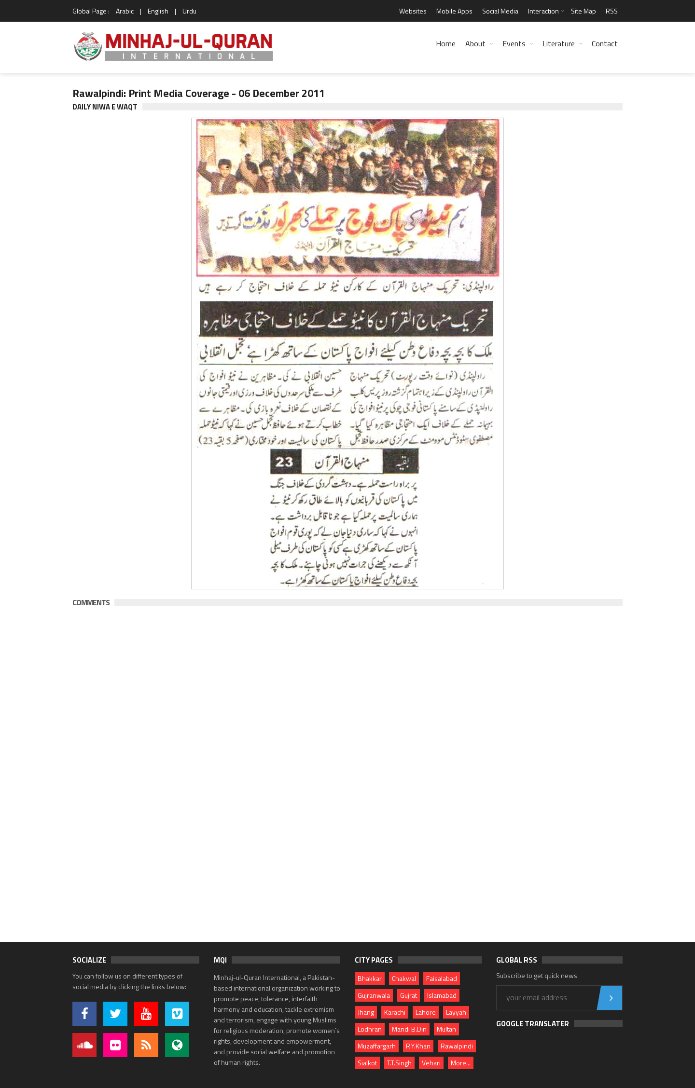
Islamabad (442, 995)
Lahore (426, 1012)
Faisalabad (441, 978)
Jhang (366, 1012)
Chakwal (404, 978)
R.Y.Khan (418, 1046)
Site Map (583, 11)
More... (461, 1063)
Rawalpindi (457, 1046)
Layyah (456, 1012)
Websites (413, 11)
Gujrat (408, 995)
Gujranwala (374, 995)
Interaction (543, 11)
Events (514, 43)
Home (446, 43)
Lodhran (370, 1029)
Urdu (189, 11)
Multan (446, 1029)
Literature (558, 43)
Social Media (500, 11)
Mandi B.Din (409, 1029)
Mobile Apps (454, 11)
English (158, 11)
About (475, 43)
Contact (605, 43)
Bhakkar (370, 978)
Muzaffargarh (377, 1046)
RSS (612, 11)
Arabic (125, 11)
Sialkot (367, 1063)
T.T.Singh (399, 1063)
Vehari (431, 1063)
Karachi (394, 1012)
